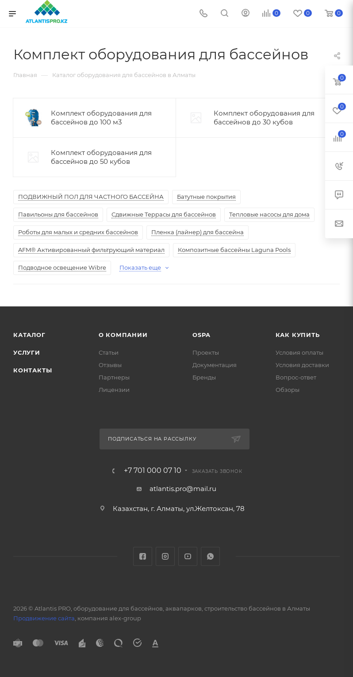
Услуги (26, 352)
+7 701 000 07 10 (152, 470)
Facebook (142, 556)
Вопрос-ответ (296, 377)
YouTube (187, 556)
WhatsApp (210, 556)
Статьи (109, 352)
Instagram (165, 556)
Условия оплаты (299, 352)
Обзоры (287, 389)
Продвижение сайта (44, 618)
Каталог (29, 334)
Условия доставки (302, 364)
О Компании (123, 334)
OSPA (201, 334)
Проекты (205, 352)
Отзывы (110, 364)
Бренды (204, 377)
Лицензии (114, 389)
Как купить (298, 334)
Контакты (32, 370)
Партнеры (114, 377)
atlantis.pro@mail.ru (183, 488)
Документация (214, 364)
